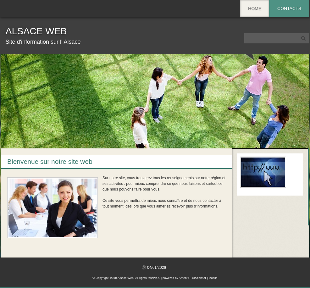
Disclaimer (199, 278)
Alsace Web (36, 31)
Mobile (212, 278)
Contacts (289, 8)
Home (254, 8)
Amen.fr (184, 278)
